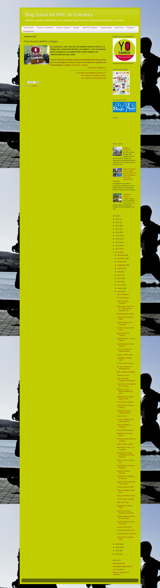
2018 (117, 226)
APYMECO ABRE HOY (126, 530)
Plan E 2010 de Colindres (123, 302)
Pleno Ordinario (123, 294)
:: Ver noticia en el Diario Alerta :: (93, 75)
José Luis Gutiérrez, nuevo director (124, 350)
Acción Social (28, 28)
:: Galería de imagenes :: (97, 68)
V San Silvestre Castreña (126, 534)
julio (119, 272)
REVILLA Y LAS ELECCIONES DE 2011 (125, 391)
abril (119, 282)
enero (119, 291)
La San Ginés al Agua (125, 363)
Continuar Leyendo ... (81, 65)
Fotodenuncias (28, 31)
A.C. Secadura (118, 569)
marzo (120, 285)
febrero (120, 288)
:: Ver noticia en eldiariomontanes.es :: (91, 73)
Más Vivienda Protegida (126, 372)
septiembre (121, 265)
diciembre (121, 255)
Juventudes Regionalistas (122, 566)
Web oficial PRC (119, 563)
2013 (117, 242)
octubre (120, 262)
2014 (117, 239)
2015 (117, 236)
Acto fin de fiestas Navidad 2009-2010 (125, 512)
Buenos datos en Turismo (123, 334)
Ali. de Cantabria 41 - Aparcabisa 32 (125, 368)
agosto (120, 268)
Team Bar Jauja (123, 502)
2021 (117, 219)
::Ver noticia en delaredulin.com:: (93, 78)
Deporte (76, 28)
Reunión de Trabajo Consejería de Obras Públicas (126, 455)
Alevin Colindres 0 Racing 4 (124, 426)
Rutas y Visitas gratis (125, 355)
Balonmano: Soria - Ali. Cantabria (125, 448)
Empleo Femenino (127, 149)
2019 (117, 222)
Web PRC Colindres (90, 28)
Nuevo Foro (119, 28)
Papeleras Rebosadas (125, 314)
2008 (117, 547)
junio (119, 275)
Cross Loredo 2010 (124, 527)
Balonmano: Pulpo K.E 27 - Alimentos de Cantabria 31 (125, 308)
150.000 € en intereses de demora (125, 477)
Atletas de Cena (123, 375)
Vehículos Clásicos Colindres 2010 (124, 412)
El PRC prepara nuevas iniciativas (126, 523)
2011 (117, 249)
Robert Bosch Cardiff (125, 444)
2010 (117, 252)
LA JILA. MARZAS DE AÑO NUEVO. (125, 420)
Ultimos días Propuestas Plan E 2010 (126, 483)
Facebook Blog (106, 28)
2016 (117, 232)
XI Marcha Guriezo (127, 195)
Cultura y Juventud (63, 28)
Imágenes (130, 28)
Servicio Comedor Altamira (123, 472)
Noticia (34, 86)
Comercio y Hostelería (45, 28)
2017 (117, 229)
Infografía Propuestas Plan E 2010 (125, 398)
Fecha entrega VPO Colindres (124, 324)
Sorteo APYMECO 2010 (126, 496)
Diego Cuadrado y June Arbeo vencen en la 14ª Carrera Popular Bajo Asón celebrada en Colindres (124, 175)
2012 (117, 245)
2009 (117, 544)
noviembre (121, 258)
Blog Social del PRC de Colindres (59, 14)
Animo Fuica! (122, 416)
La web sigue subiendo (125, 499)
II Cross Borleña (123, 298)
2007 (117, 551)
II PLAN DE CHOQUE (125, 402)
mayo (119, 278)
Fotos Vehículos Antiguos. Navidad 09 (126, 380)
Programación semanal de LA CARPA (125, 517)
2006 (117, 554)
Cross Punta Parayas (125, 430)
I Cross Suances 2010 (125, 487)
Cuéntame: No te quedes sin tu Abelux (126, 385)
